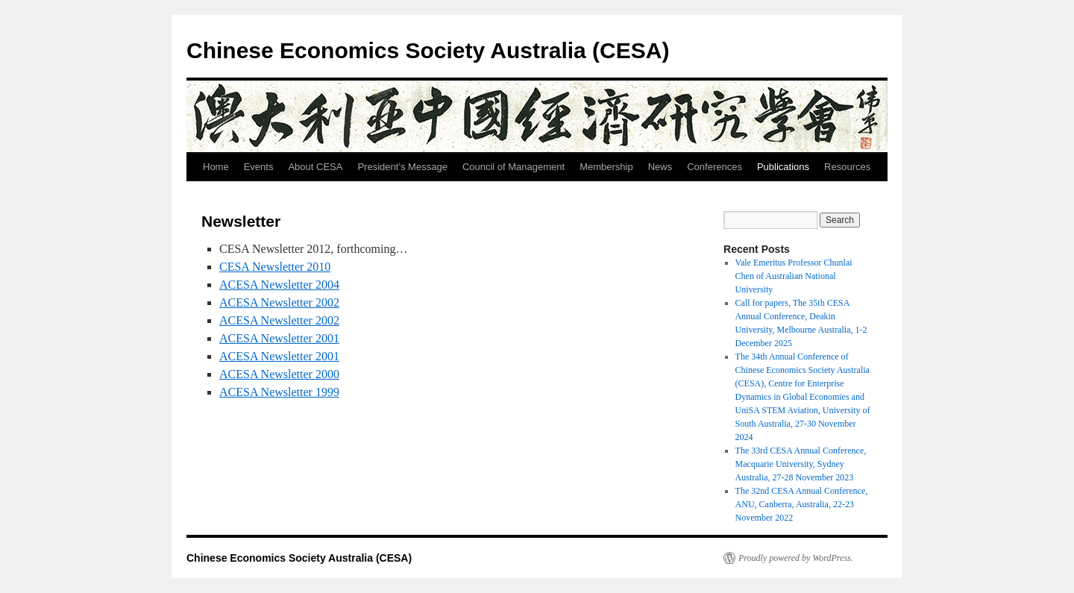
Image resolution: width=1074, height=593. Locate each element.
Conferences (714, 166)
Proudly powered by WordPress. (795, 558)
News (660, 166)
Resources (847, 166)
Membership (606, 166)
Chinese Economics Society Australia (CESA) (427, 50)
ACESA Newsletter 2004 (279, 284)
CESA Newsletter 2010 (274, 266)
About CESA (315, 166)
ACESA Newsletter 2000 (279, 374)
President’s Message (402, 166)
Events (259, 166)
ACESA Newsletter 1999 (279, 392)
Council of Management (513, 166)
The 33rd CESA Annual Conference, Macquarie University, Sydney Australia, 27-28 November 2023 (801, 464)
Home (216, 166)
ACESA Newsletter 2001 (279, 338)
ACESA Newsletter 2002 (279, 302)
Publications (783, 166)
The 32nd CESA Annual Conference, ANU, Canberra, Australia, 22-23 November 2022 (801, 504)
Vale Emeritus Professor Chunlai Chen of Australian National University (793, 276)
